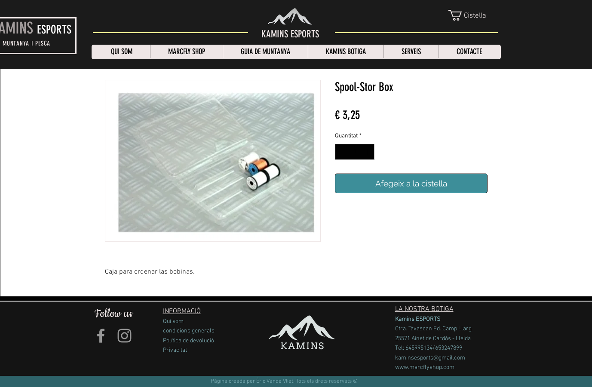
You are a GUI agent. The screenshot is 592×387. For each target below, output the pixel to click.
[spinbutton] (354, 151)
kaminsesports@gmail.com (430, 358)
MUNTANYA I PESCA (26, 43)
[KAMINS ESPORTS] (290, 34)
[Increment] (367, 151)
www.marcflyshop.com (424, 367)
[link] (473, 15)
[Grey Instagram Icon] (124, 335)
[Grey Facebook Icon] (101, 335)
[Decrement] (341, 151)
